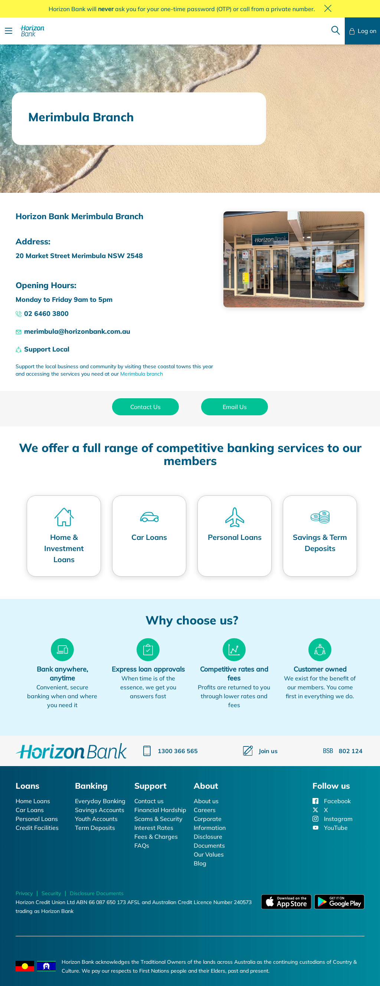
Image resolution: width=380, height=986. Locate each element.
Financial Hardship (160, 810)
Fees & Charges (156, 836)
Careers (205, 810)
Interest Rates (153, 827)
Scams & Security (158, 818)
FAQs (141, 845)
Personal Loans (37, 818)
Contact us (149, 801)
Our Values (209, 854)
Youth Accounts (96, 818)
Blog (200, 863)
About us (206, 801)
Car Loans (30, 810)
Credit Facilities (37, 827)
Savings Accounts (99, 810)
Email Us (235, 406)
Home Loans (33, 801)
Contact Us (145, 406)
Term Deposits (95, 827)
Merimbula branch (141, 373)
